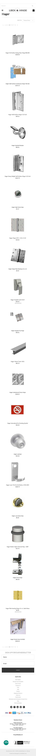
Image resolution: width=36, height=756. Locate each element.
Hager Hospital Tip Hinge (17, 330)
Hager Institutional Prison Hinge (18, 392)
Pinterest (21, 707)
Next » (17, 25)
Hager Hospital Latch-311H (18, 299)
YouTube (18, 707)
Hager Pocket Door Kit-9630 (17, 639)
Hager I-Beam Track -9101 (17, 361)
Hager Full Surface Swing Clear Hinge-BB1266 (18, 53)
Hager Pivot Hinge (17, 577)
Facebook (14, 707)
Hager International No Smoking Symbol (17, 423)
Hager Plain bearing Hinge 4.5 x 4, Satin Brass (18, 608)
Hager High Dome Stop (18, 207)
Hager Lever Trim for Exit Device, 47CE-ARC (17, 485)
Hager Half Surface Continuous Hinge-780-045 (17, 83)
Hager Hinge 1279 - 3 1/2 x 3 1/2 (17, 238)
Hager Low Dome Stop (17, 516)
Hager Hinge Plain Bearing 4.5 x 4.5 (17, 269)
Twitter (11, 707)
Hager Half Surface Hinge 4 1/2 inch (17, 114)
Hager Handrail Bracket (18, 145)
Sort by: (19, 20)
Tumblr (24, 707)
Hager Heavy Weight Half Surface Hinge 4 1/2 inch (18, 176)
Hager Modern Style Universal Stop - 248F (17, 546)
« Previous (3, 25)
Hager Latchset (17, 454)
